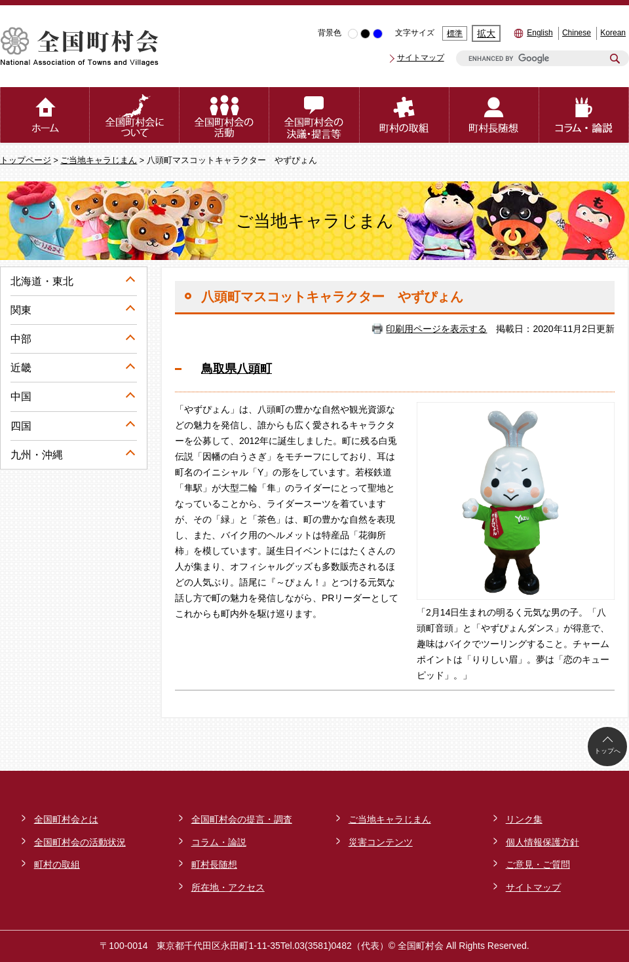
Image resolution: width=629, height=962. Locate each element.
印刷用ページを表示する (436, 329)
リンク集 (524, 819)
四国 (20, 426)
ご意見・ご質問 (538, 864)
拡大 (486, 33)
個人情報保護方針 (542, 842)
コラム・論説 (218, 842)
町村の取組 (57, 864)
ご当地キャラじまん (98, 160)
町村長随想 (214, 864)
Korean (613, 32)
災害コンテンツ (381, 842)
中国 (20, 396)
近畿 (20, 367)
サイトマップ (420, 57)
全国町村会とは (66, 819)
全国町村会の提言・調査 (241, 819)
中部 (20, 338)
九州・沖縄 (36, 454)
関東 (20, 310)
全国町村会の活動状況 (80, 842)
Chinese (576, 32)
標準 (455, 33)
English (539, 32)
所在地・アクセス (228, 887)
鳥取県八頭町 (236, 368)
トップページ (25, 160)
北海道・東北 (41, 281)
